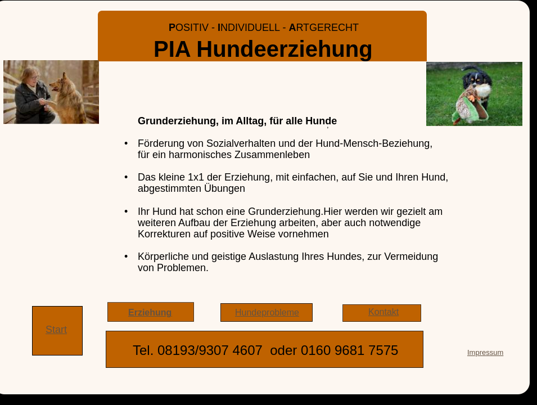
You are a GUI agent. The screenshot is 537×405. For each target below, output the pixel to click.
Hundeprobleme (267, 312)
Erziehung (150, 312)
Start (56, 329)
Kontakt (383, 312)
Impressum (485, 352)
